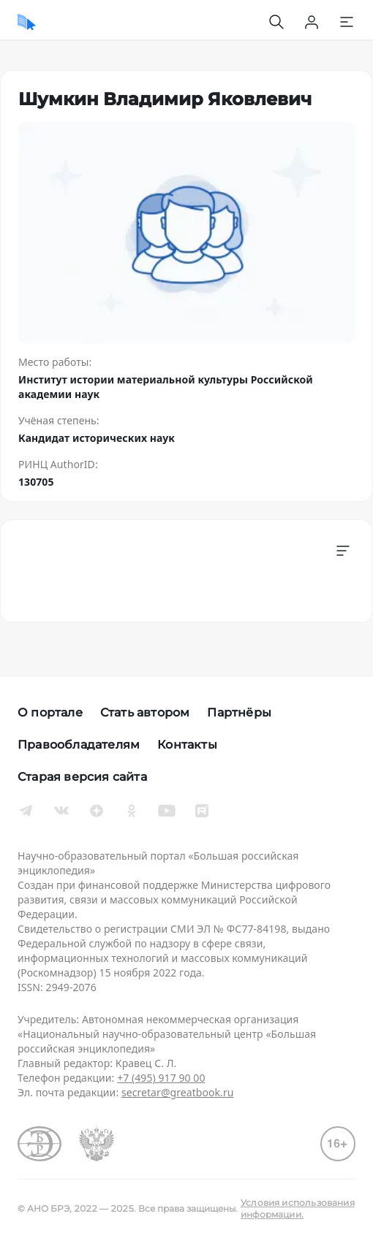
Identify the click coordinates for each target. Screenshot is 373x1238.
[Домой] (27, 22)
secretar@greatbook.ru (177, 1092)
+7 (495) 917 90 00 (161, 1078)
